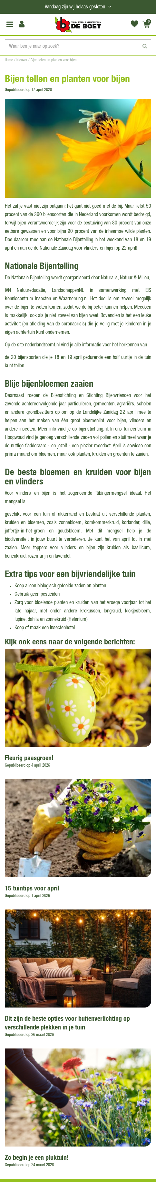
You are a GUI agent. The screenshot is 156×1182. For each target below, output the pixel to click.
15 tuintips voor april (32, 888)
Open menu (10, 24)
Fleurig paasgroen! (29, 757)
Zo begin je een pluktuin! (37, 1157)
